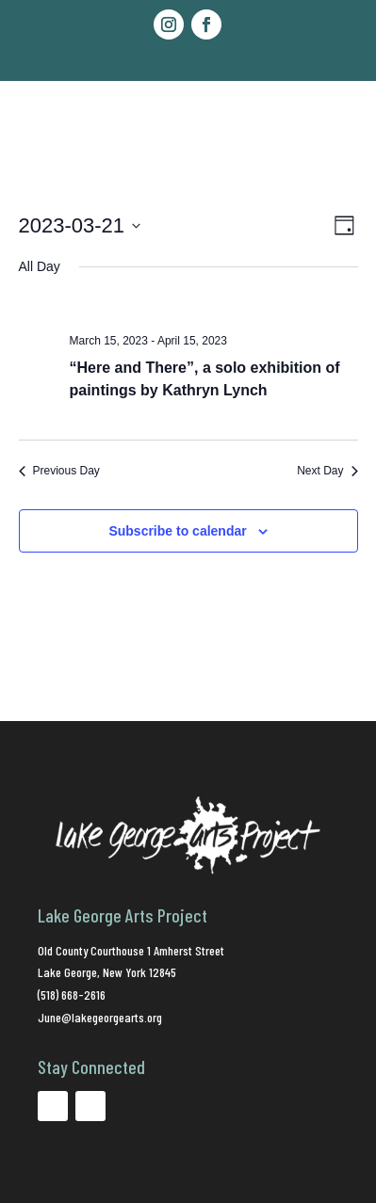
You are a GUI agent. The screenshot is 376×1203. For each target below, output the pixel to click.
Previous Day (59, 470)
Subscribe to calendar (177, 530)
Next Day (327, 470)
